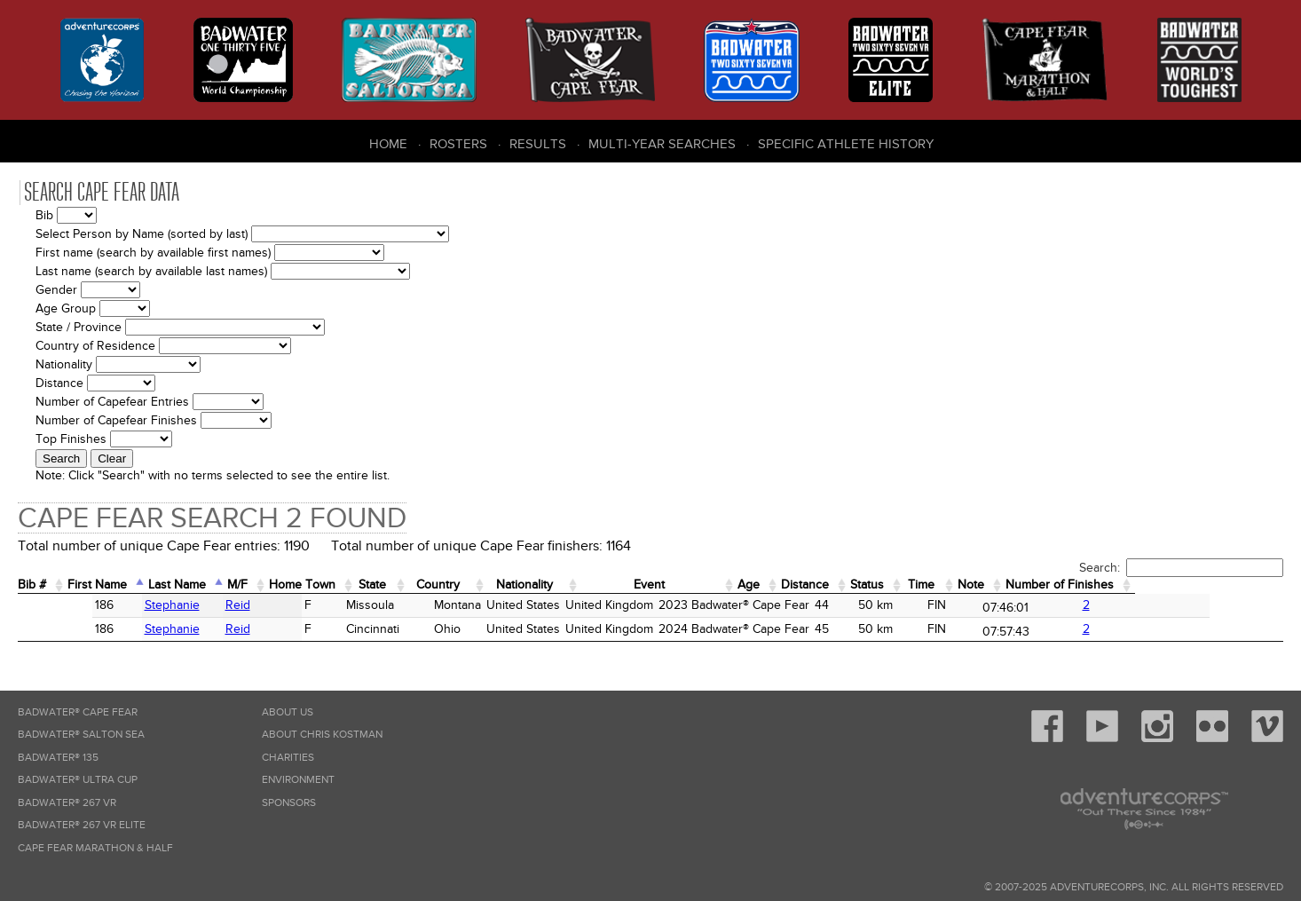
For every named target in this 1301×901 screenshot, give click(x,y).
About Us (287, 712)
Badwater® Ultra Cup (78, 780)
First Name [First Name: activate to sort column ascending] (108, 584)
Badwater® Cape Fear (78, 712)
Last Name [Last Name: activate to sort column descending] (199, 584)
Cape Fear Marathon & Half (95, 848)
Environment (298, 780)
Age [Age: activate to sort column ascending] (848, 584)
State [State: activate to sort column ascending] (420, 584)
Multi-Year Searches (662, 144)
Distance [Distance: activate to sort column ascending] (911, 584)
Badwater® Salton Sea (81, 734)
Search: (1181, 567)
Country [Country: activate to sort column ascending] (494, 584)
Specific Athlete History (846, 144)
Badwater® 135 (58, 757)
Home (388, 144)
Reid (180, 605)
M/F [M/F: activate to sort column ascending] (267, 584)
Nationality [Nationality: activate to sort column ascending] (592, 584)
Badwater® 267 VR (67, 803)
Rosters (458, 144)
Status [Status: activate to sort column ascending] (981, 584)
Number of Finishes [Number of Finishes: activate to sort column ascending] (1199, 584)
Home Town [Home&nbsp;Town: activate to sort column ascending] (341, 584)
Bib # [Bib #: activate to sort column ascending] (35, 584)
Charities (288, 757)
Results (537, 144)
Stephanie (103, 605)
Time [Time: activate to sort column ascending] (1042, 584)
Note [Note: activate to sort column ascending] (1098, 584)
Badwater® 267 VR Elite (82, 825)
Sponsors (289, 803)
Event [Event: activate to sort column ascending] (734, 584)
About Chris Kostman (322, 734)
